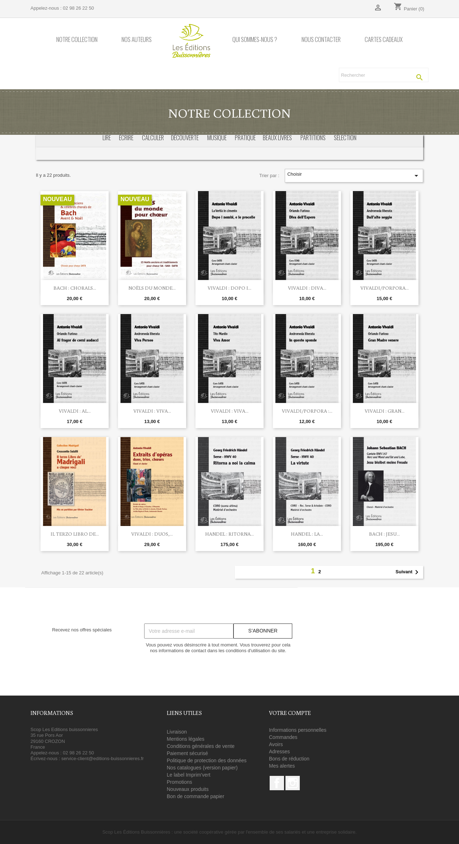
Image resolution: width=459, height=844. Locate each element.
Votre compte (290, 712)
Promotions (179, 782)
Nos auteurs (137, 39)
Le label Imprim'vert (188, 775)
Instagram (292, 783)
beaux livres (277, 137)
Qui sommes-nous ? (254, 39)
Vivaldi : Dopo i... (229, 288)
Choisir (353, 175)
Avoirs (276, 744)
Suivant (408, 572)
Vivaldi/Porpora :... (307, 411)
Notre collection (77, 39)
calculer (153, 137)
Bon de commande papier (195, 796)
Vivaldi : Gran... (384, 411)
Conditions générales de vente (201, 746)
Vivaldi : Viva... (152, 411)
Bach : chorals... (74, 288)
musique (217, 137)
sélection (345, 137)
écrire (126, 137)
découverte (185, 137)
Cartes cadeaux (384, 39)
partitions (313, 137)
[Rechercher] (384, 75)
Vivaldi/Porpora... (384, 288)
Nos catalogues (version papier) (202, 767)
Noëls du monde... (152, 288)
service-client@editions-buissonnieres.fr (102, 758)
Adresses (279, 751)
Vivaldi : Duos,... (152, 534)
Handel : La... (307, 534)
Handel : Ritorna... (229, 534)
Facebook (277, 783)
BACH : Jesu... (384, 534)
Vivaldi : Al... (75, 411)
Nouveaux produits (188, 789)
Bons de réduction (289, 759)
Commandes (283, 737)
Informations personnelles (297, 730)
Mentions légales (185, 739)
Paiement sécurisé (187, 753)
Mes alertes (282, 766)
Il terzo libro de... (75, 534)
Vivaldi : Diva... (307, 288)
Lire (107, 137)
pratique (245, 137)
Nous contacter (321, 39)
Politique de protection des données (207, 760)
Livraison (177, 732)
